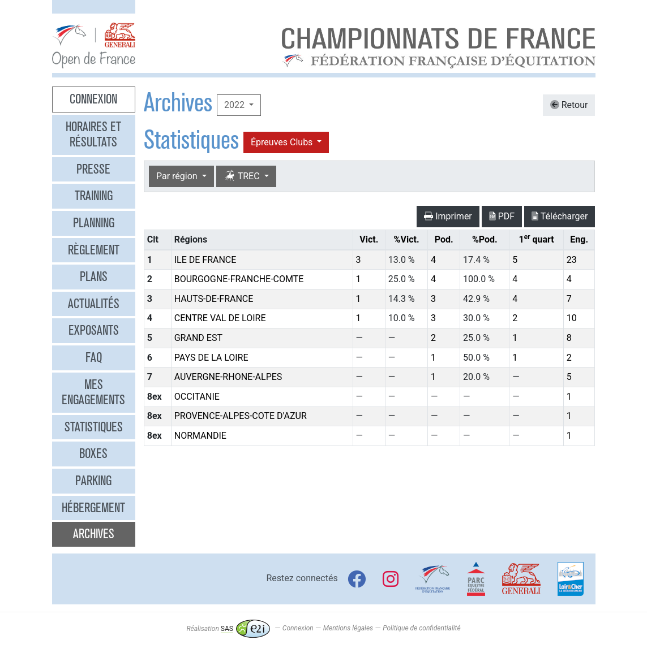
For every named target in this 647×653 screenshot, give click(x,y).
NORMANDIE (200, 435)
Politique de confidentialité (421, 629)
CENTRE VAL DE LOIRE (220, 318)
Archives (93, 534)
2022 (235, 105)
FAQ (93, 357)
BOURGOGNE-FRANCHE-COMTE (239, 279)
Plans (94, 276)
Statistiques (94, 427)
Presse (93, 169)
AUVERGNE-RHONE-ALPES (228, 376)
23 (572, 259)
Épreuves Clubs (283, 142)
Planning (93, 223)
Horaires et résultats (93, 134)
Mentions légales (348, 629)
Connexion (93, 99)
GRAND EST (198, 337)
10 (572, 318)
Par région (178, 176)
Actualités (93, 304)
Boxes (93, 453)
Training (94, 196)
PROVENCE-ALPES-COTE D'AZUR (240, 415)
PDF (502, 216)
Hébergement (93, 508)
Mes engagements (93, 392)
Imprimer (448, 216)
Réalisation (227, 629)
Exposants (93, 330)
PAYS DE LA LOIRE (211, 357)
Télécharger (560, 216)
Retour (569, 105)
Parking (93, 480)
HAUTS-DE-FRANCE (214, 298)
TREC (243, 176)
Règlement (93, 250)
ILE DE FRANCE (205, 259)
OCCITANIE (197, 396)
